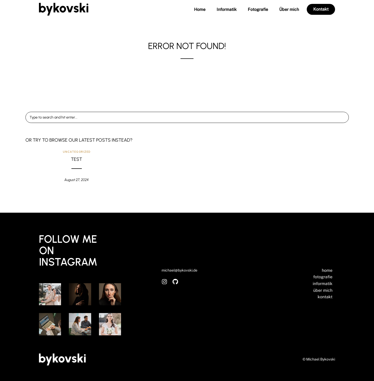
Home (199, 10)
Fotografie (258, 10)
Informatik (227, 10)
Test (76, 159)
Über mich (289, 10)
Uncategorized (76, 152)
